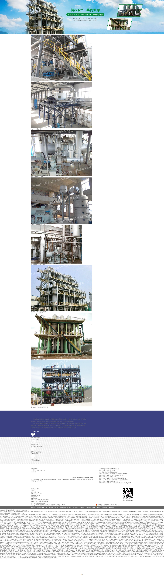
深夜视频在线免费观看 (58, 524)
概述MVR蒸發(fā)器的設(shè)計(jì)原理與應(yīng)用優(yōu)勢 (115, 483)
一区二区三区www (42, 544)
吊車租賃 (81, 507)
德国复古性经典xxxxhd (20, 553)
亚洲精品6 (100, 539)
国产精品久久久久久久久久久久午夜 (116, 521)
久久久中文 (66, 521)
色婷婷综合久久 (86, 545)
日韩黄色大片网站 (50, 551)
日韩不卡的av (10, 542)
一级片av (77, 521)
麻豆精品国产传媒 (16, 536)
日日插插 (124, 548)
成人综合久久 (131, 525)
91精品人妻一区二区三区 (99, 519)
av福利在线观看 (35, 537)
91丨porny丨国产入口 (7, 533)
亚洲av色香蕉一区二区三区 (123, 540)
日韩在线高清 (6, 521)
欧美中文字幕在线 (24, 534)
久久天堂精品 (124, 539)
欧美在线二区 (94, 534)
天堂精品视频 (57, 517)
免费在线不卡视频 (31, 533)
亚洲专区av (145, 530)
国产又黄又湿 (20, 540)
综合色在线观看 (57, 528)
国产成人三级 (31, 525)
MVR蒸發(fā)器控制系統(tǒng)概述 (108, 472)
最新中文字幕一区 (105, 556)
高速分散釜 (104, 507)
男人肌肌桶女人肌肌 (34, 524)
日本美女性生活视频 (90, 531)
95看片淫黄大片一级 (34, 557)
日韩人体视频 (32, 521)
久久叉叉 (72, 521)
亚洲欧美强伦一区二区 (113, 542)
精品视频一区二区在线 (147, 536)
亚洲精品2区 (81, 531)
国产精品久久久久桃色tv (122, 531)
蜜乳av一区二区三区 (124, 516)
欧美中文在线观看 (145, 547)
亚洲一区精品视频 (124, 547)
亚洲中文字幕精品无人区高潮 (72, 534)
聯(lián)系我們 (34, 498)
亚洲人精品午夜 (114, 544)
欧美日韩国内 (29, 542)
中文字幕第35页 (27, 550)
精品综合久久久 (72, 545)
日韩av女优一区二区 (62, 533)
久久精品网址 (66, 554)
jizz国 (18, 514)
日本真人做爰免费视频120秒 (112, 534)
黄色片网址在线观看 (88, 528)
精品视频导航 (145, 550)
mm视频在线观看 (36, 550)
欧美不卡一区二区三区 (144, 553)
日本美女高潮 (91, 514)
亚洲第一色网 (99, 514)
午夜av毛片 (114, 514)
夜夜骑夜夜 (39, 530)
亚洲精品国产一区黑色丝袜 (16, 519)
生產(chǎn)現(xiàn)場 (36, 493)
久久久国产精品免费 (135, 544)
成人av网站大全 (144, 514)
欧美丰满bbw (141, 528)
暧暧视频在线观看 (121, 528)
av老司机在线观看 (150, 524)
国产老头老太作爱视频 (120, 553)
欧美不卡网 (96, 521)
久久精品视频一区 (62, 537)
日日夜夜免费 (58, 554)
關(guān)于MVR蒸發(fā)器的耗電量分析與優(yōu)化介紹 (113, 479)
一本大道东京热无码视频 (139, 519)
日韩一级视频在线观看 (92, 525)
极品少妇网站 (133, 533)
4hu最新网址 (3, 525)
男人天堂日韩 (10, 531)
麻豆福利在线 (34, 516)
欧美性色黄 (42, 516)
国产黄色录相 (107, 514)
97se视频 (139, 540)
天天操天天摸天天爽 (29, 540)
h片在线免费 (101, 537)
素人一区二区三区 (90, 540)
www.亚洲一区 (39, 514)
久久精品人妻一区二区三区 (84, 556)
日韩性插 (11, 553)
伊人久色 (116, 516)
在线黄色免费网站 (46, 554)
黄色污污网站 (116, 530)
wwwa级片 (48, 534)
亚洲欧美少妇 (24, 557)
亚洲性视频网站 (25, 536)
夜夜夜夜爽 (9, 534)
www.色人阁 (47, 521)
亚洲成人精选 (40, 528)
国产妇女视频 (23, 525)
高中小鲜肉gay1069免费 (107, 516)
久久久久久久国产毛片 (87, 547)
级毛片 (85, 554)
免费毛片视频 (48, 531)
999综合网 (112, 540)
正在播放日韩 (73, 517)
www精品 (137, 522)
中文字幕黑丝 (24, 521)
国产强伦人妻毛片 (149, 522)
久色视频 (90, 536)
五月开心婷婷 (105, 540)
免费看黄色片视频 (75, 522)
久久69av (144, 540)
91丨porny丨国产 (37, 522)
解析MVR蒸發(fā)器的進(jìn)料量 (107, 476)
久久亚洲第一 (30, 539)
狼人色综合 (35, 531)
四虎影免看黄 (68, 539)
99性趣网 (96, 547)
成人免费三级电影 (129, 514)
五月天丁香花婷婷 (142, 516)
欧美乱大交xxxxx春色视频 (97, 522)
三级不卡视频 (78, 528)
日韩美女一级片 (25, 528)
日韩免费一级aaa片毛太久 (116, 550)
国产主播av (44, 519)
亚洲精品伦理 (53, 540)
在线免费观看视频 (42, 556)
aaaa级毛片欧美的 (55, 514)
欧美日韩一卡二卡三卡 (108, 553)
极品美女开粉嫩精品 (82, 536)
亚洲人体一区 (29, 548)
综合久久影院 (123, 542)
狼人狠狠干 (121, 514)
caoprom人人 (134, 516)
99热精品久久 (68, 525)
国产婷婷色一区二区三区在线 (148, 551)
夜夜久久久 (47, 514)
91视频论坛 (79, 516)
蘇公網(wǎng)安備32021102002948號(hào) (107, 505)
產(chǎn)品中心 (35, 492)
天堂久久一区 (84, 539)
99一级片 (81, 542)
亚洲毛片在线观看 (56, 522)
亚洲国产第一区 (62, 527)
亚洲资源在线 (10, 551)
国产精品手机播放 (122, 525)
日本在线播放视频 (92, 537)
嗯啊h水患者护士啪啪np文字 (93, 553)
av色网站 (161, 542)
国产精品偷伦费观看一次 (33, 553)
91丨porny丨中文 (85, 522)
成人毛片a (87, 548)
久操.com (61, 536)
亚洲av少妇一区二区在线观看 (7, 556)
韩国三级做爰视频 (159, 528)
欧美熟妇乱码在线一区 (34, 547)
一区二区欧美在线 (71, 527)
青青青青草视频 (31, 551)
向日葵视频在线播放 (108, 533)
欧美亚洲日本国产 (87, 551)
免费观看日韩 (117, 548)
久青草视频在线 (6, 548)
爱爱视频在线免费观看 (22, 547)
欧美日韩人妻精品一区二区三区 (114, 527)
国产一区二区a (56, 545)
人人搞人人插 (146, 534)
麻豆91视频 (61, 525)
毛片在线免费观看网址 (51, 537)
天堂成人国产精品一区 (9, 547)
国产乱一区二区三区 (156, 553)
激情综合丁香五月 (47, 539)
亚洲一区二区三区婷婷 (14, 527)
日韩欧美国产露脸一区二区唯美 (126, 551)
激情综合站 (23, 539)
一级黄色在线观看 (59, 519)
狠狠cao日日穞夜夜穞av (134, 536)
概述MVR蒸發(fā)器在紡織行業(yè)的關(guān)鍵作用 (113, 478)
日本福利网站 (43, 557)
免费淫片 (79, 545)
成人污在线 (133, 540)
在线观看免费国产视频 (88, 544)
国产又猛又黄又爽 (9, 539)
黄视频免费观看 (148, 548)
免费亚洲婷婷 (130, 522)
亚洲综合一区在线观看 (137, 534)
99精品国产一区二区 (87, 516)
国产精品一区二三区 (143, 554)
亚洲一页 (102, 527)
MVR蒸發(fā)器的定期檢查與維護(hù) (109, 469)
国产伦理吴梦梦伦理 (19, 531)
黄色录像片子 (24, 554)
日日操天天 (73, 556)
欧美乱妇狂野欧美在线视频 (151, 542)
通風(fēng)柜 (49, 507)
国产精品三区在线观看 (71, 519)
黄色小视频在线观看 (133, 545)
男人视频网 (16, 534)
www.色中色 (101, 534)
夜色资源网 (23, 527)
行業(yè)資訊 (34, 497)
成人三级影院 (65, 517)
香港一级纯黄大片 (39, 548)
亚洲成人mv (55, 539)
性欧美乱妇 (27, 516)
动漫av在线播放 (23, 530)
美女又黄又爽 (156, 548)
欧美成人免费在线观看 (55, 553)
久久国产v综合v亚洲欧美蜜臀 (42, 536)
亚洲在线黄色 (149, 519)
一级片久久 (42, 531)
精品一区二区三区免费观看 (130, 527)
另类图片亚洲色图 (38, 542)
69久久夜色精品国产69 (126, 519)
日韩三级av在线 (10, 524)
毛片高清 (13, 540)
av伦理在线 (130, 542)
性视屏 (32, 536)
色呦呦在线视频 (74, 553)
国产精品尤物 (68, 542)
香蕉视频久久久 (62, 516)
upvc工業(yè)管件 (73, 507)
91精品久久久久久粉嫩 (15, 544)
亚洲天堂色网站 (149, 528)
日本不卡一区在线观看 (147, 544)
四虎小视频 (120, 554)
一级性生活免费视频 (56, 550)
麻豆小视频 (75, 542)
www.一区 (29, 527)
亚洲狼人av (33, 528)
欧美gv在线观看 (93, 539)
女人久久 (80, 554)
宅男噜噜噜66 (106, 536)
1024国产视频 (19, 550)
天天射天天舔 (154, 534)
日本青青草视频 (104, 545)
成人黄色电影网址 (155, 547)
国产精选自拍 (74, 554)
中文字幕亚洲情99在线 (48, 517)
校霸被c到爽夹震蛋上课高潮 (84, 517)
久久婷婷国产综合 (125, 534)
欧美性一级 (38, 517)
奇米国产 (127, 533)
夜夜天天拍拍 (61, 544)
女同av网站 (98, 540)
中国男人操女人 (71, 516)
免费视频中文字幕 (113, 551)
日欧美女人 (42, 527)
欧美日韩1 (12, 557)
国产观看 (61, 539)
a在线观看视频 (143, 545)
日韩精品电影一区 (129, 550)
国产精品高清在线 (135, 537)
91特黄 (62, 542)
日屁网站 (4, 551)
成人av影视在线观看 (91, 550)
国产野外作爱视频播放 (51, 516)
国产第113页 (78, 544)
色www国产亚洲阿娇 (132, 553)
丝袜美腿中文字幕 (6, 545)
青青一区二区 (152, 530)
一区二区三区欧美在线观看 (30, 556)
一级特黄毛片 (77, 514)
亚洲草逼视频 (109, 530)
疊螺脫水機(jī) (41, 507)
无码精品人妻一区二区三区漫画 (151, 539)
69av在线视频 (157, 536)
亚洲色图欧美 (38, 545)
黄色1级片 (68, 551)
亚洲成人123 (155, 525)
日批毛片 (17, 525)
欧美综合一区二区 (111, 554)
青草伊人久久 (10, 525)
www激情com (31, 530)
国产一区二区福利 (47, 545)
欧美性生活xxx (96, 551)
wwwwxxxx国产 (95, 545)
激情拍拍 (109, 519)
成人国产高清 (81, 548)
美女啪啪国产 (97, 516)
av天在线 (26, 519)
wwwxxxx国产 (14, 548)
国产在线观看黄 (137, 530)
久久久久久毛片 (4, 544)
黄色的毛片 (63, 531)
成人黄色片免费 (68, 530)
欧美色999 (137, 514)
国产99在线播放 (46, 530)
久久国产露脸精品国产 (146, 556)
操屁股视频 (147, 527)
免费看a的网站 (7, 536)
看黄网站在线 (38, 539)
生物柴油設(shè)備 (90, 507)
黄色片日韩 (26, 524)
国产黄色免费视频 (108, 539)
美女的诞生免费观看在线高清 (101, 528)
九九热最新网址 (98, 536)
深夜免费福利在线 (40, 551)
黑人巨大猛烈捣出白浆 (124, 537)
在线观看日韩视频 (123, 536)
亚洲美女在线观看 (19, 516)
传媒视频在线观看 (73, 533)
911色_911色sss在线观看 (50, 533)
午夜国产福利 (65, 553)
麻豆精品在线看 (76, 539)
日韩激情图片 (130, 521)
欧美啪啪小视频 (48, 542)
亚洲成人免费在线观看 (35, 519)
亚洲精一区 (51, 519)
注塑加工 (56, 507)
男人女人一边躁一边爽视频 (123, 517)
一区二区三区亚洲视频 (71, 536)
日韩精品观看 (17, 542)
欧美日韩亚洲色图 (12, 517)
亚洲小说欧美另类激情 (110, 522)
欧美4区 (116, 524)
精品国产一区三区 (53, 544)
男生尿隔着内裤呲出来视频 (92, 530)
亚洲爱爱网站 (133, 554)
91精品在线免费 (147, 525)
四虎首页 (137, 521)
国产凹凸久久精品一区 (51, 527)
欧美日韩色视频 (66, 522)
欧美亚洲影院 (141, 524)
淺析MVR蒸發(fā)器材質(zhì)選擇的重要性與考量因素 (113, 473)
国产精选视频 (64, 545)
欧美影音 (107, 550)
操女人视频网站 (26, 537)
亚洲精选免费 (102, 547)
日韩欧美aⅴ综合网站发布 (42, 525)
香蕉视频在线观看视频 (90, 542)
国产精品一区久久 (53, 557)
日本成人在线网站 (29, 545)
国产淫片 (128, 556)
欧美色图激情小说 (101, 531)
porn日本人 (17, 521)
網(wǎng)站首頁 (35, 488)
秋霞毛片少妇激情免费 (150, 533)
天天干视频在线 (96, 556)
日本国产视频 (73, 548)
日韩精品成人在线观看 (74, 537)
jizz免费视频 (13, 514)
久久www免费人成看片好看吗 (29, 544)
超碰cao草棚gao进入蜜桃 (146, 521)
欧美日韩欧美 (114, 536)
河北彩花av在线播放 (5, 530)
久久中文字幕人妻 (155, 527)
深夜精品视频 (22, 548)
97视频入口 (3, 542)
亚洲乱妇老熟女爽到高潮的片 (85, 519)
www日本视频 (116, 519)
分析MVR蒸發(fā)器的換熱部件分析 (108, 481)
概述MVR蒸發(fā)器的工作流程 (107, 470)
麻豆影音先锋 (102, 554)
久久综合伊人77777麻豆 (57, 530)
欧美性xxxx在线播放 (134, 547)
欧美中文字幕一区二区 (58, 534)
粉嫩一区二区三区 (119, 533)
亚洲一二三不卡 (135, 556)
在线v (93, 524)
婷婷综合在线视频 (121, 522)
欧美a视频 (102, 530)
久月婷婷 (144, 531)
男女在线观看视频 (145, 537)
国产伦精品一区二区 (124, 544)
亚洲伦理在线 (39, 533)
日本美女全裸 (56, 542)
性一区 (158, 533)
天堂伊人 (47, 540)
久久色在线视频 (49, 528)
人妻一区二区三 (133, 524)
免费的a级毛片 (15, 530)
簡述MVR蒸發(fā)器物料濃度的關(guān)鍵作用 (111, 475)
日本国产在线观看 (98, 533)
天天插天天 (65, 540)
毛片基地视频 (56, 531)
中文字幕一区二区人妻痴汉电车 (26, 517)
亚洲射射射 (11, 516)
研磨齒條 (111, 507)
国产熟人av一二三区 (100, 524)
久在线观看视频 (40, 540)
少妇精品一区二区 (76, 547)
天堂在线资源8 (5, 557)
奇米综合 (17, 539)
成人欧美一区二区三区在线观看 (135, 548)
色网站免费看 (153, 550)
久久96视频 (35, 527)
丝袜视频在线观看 (123, 545)
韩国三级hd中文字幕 (78, 530)
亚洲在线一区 (87, 524)
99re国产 (159, 551)
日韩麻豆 (17, 551)
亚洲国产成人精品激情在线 (118, 556)
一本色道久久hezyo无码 (97, 548)
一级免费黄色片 (113, 545)
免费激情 (42, 537)
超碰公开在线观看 (104, 544)
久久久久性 (152, 554)
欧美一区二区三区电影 (18, 545)
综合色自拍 (113, 528)
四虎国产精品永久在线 (63, 548)
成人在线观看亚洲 (139, 542)
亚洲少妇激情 (16, 554)
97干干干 (156, 522)
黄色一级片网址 (151, 540)
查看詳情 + (36, 431)
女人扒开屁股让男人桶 (113, 547)
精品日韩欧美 (83, 537)
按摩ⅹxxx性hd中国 (155, 537)
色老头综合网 (104, 551)
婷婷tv (12, 521)
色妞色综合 (67, 556)
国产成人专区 (139, 525)
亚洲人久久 (133, 531)
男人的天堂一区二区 (27, 522)
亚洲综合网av (100, 550)
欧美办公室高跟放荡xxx (111, 537)
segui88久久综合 (44, 553)
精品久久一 (85, 514)
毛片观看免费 (17, 522)
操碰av (23, 542)
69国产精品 (82, 540)
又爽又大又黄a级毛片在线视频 (13, 537)
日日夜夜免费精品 (111, 531)
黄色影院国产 (8, 554)
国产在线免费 (150, 531)
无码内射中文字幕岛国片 (66, 514)
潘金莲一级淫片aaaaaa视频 (71, 524)
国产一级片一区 (9, 522)
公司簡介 (33, 490)
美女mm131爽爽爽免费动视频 (55, 556)
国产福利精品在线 (80, 550)
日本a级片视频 (138, 550)
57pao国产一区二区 (72, 531)
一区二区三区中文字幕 (68, 528)
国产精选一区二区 (124, 524)
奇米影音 (138, 551)
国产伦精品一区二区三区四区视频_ (108, 525)
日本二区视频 (11, 550)
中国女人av (159, 524)
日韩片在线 (23, 551)
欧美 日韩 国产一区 (102, 542)
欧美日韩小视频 (76, 525)
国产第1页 (79, 527)
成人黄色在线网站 (150, 517)
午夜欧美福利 (44, 547)
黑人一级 (96, 544)
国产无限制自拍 (46, 550)
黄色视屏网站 (158, 517)
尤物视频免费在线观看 (86, 521)
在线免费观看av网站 (93, 554)
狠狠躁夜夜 (126, 554)
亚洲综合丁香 (110, 524)
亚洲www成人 (3, 516)
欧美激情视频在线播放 (34, 554)
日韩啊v (60, 540)
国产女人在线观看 (53, 547)
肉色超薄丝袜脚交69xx (19, 533)
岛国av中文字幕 (135, 517)
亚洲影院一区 (159, 554)
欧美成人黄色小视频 (132, 528)
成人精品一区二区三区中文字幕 (91, 527)
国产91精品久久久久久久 (68, 550)
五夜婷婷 (138, 531)
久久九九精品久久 (73, 540)
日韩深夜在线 (24, 514)
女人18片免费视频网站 (127, 530)
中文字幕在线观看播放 (64, 547)
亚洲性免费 (141, 527)
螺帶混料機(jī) (64, 507)
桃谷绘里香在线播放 (46, 524)
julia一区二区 (18, 524)
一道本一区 (141, 533)
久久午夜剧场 (82, 553)
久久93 (53, 554)
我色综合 (81, 524)
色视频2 (83, 525)
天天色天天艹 (159, 540)
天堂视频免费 (151, 516)
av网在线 (155, 556)
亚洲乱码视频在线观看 (109, 517)
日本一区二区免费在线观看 (135, 539)
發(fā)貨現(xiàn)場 (35, 495)
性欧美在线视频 (47, 522)
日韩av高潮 (28, 531)
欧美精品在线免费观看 (57, 521)
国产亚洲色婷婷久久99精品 (85, 533)
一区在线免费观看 (85, 534)
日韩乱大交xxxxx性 (98, 517)
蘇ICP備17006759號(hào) (89, 505)
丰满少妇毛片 (103, 521)
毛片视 (142, 522)
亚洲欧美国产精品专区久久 (156, 514)
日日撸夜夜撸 (31, 514)
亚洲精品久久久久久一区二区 (37, 534)
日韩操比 (142, 517)
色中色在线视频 (16, 528)
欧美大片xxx (117, 539)
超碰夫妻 (18, 557)
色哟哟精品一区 (54, 536)
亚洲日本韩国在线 (60, 551)
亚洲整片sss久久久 (76, 551)
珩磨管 (98, 507)
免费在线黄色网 (53, 525)
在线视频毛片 (39, 521)
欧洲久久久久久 (70, 544)
